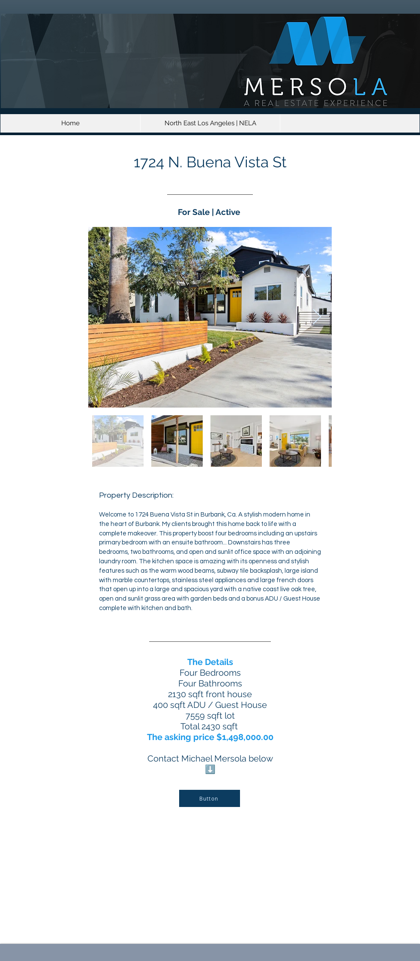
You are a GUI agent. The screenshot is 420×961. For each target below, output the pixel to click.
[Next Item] (317, 317)
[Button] (209, 798)
